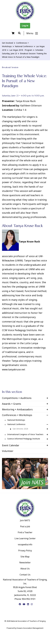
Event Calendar (10, 445)
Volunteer (7, 451)
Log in (25, 25)
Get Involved (7, 43)
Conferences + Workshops (17, 415)
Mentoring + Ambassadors (17, 409)
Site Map (25, 557)
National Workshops (16, 420)
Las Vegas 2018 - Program (20, 50)
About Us (25, 568)
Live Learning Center (25, 538)
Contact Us (25, 575)
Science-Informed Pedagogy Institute (23, 438)
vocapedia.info (25, 544)
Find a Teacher (25, 532)
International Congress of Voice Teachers (25, 434)
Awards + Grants (11, 403)
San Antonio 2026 (20, 428)
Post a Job (25, 526)
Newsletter (25, 562)
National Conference (24, 46)
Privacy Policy (25, 550)
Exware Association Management (30, 628)
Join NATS (25, 520)
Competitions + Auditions (16, 398)
